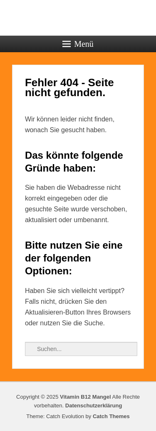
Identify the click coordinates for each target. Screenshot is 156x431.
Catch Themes (111, 416)
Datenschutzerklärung (93, 405)
